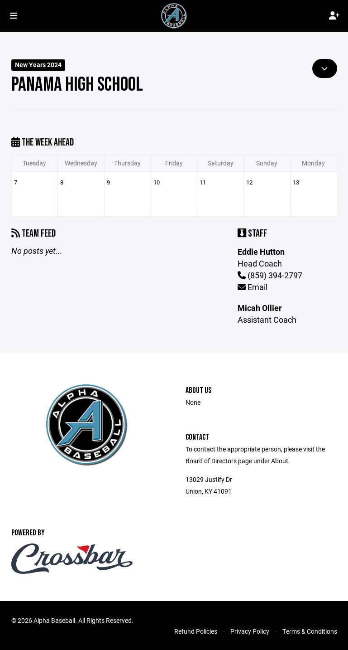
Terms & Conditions (309, 631)
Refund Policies (195, 631)
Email (252, 286)
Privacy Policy (249, 631)
